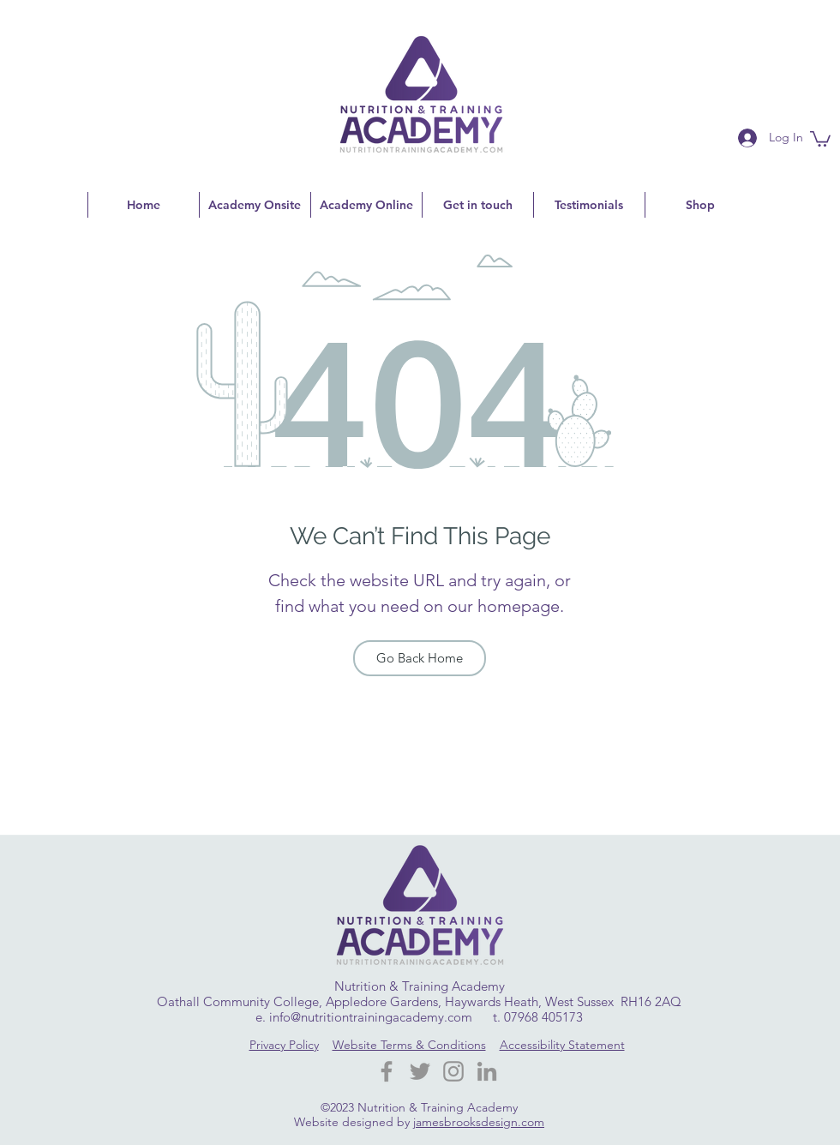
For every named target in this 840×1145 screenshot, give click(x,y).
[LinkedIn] (487, 1071)
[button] (820, 138)
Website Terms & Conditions (409, 1044)
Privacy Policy (284, 1044)
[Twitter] (420, 1071)
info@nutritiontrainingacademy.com (370, 1017)
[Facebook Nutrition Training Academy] (386, 1071)
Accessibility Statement (562, 1044)
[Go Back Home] (419, 658)
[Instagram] (453, 1071)
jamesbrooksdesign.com (478, 1122)
